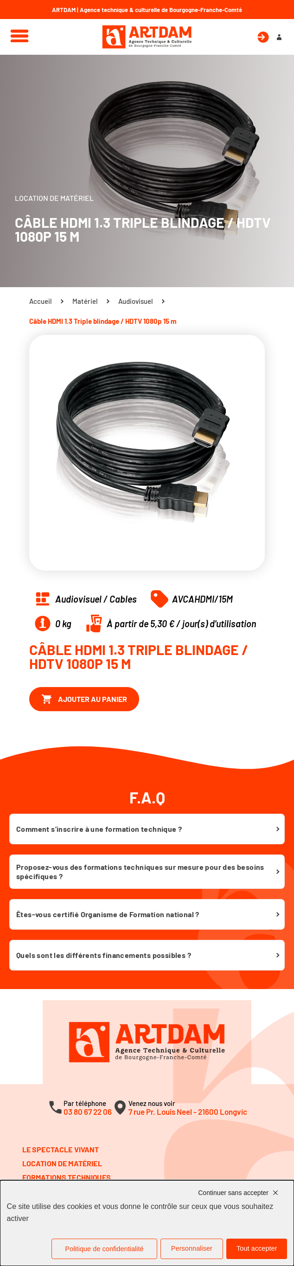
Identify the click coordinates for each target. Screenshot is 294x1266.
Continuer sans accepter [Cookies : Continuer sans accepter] (233, 1192)
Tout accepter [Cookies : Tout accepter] (256, 1248)
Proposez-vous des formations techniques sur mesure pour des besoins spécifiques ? (140, 871)
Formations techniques (66, 1177)
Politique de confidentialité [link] (104, 1249)
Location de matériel (62, 1163)
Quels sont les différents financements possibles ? (103, 955)
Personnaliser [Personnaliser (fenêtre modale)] (191, 1248)
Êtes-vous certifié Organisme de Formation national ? (107, 914)
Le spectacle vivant (60, 1149)
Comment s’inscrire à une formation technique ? (99, 828)
